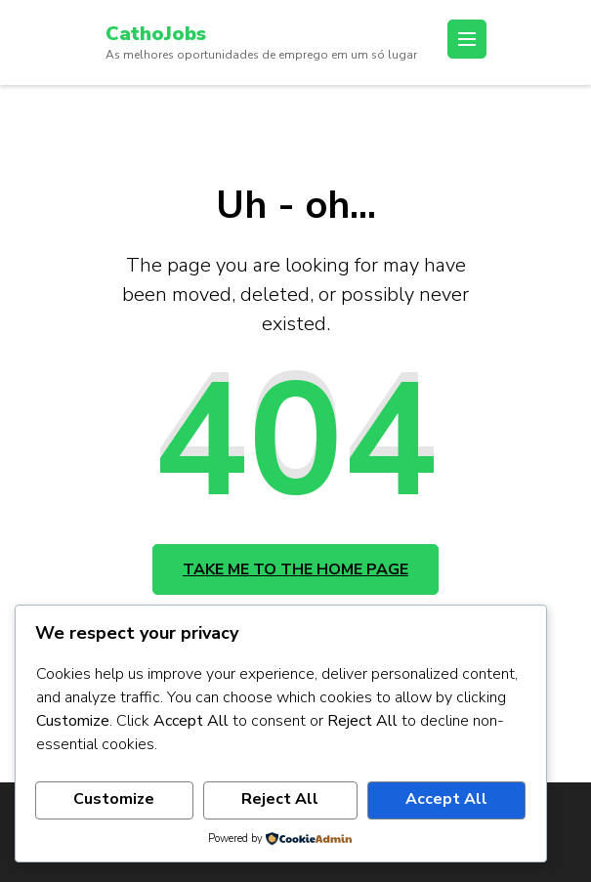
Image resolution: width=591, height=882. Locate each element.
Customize (113, 799)
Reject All (279, 799)
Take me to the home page (295, 569)
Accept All (446, 799)
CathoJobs (156, 34)
